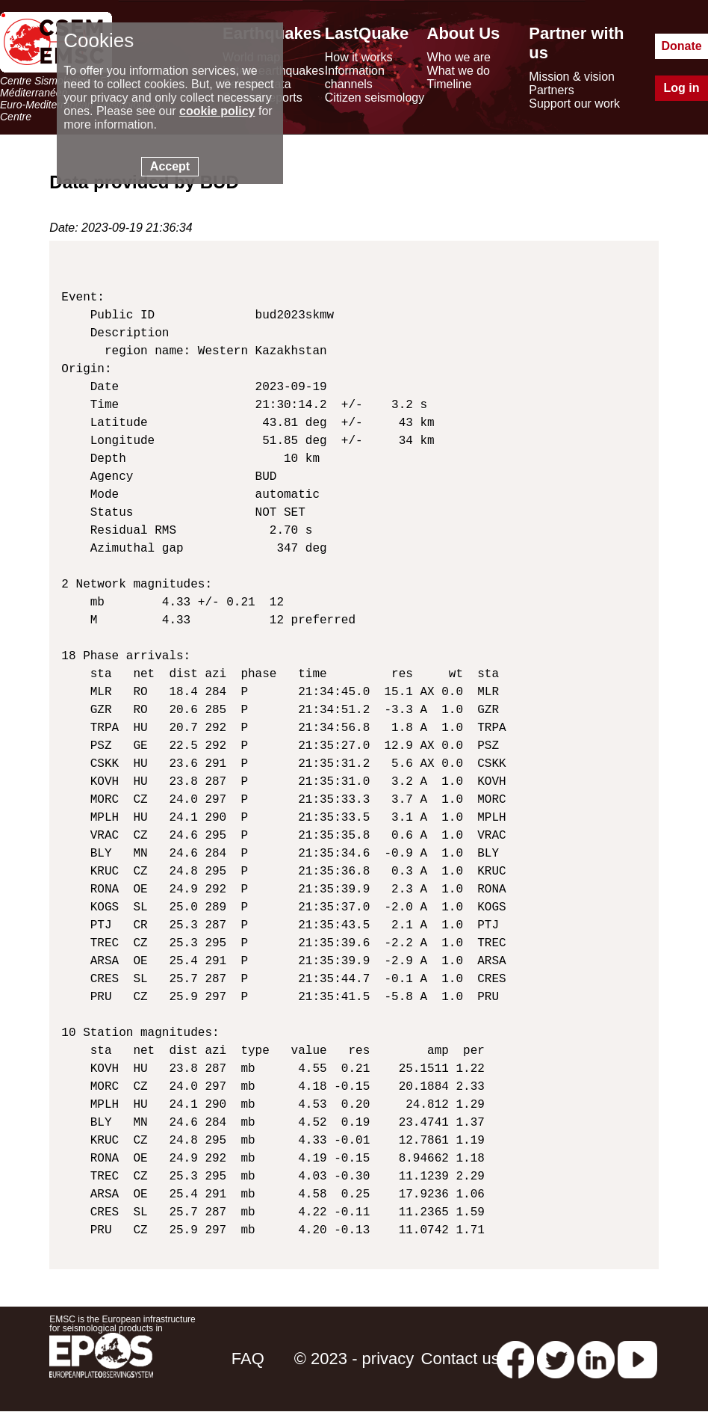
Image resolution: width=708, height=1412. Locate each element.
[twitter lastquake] (555, 1358)
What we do (458, 70)
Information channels (355, 77)
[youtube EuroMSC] (637, 1358)
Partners (551, 90)
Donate (681, 46)
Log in (682, 87)
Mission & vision (572, 76)
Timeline (449, 84)
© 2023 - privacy (354, 1358)
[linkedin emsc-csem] (596, 1358)
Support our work (574, 103)
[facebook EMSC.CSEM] (515, 1358)
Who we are (459, 57)
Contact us (460, 1358)
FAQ (248, 1358)
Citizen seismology (374, 97)
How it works (359, 57)
